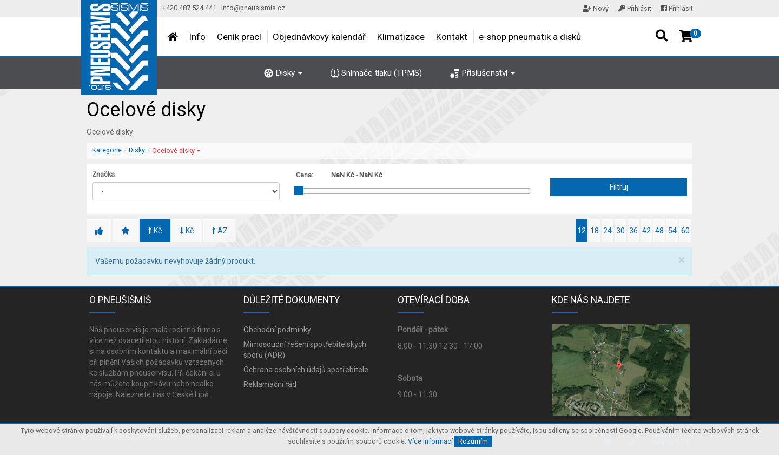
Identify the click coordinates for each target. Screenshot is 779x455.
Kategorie (107, 150)
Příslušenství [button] (482, 73)
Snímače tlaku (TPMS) (376, 73)
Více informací (430, 441)
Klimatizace (401, 36)
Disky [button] (283, 73)
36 (633, 230)
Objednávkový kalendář (319, 36)
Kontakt (451, 36)
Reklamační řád (269, 384)
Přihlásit (634, 8)
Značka (103, 174)
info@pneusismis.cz (253, 8)
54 (672, 230)
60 (685, 230)
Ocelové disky (176, 150)
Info (197, 36)
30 (620, 230)
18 (594, 230)
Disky (137, 150)
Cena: (304, 175)
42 (646, 230)
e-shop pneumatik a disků (530, 36)
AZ (220, 230)
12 (581, 230)
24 (607, 230)
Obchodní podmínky (277, 329)
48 (659, 230)
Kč (155, 230)
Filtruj (619, 187)
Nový (596, 8)
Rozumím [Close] (473, 441)
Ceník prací (239, 36)
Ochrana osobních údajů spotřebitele (305, 369)
